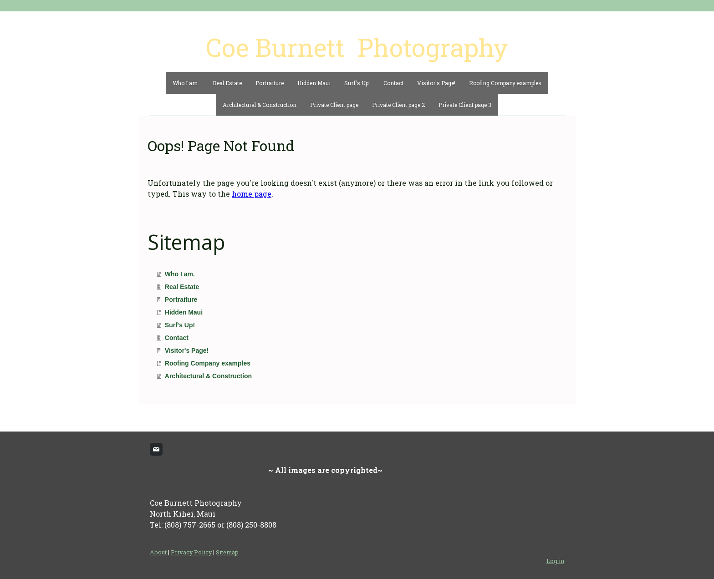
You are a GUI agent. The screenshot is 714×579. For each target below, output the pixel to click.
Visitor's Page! (436, 82)
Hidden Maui (314, 82)
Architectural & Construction (259, 104)
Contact (393, 82)
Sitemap (227, 552)
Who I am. (186, 82)
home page (251, 193)
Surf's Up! (357, 82)
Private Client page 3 (465, 104)
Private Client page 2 (398, 104)
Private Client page (334, 104)
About (158, 552)
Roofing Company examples (505, 82)
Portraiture (269, 82)
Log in (555, 560)
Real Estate (227, 82)
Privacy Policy (191, 552)
